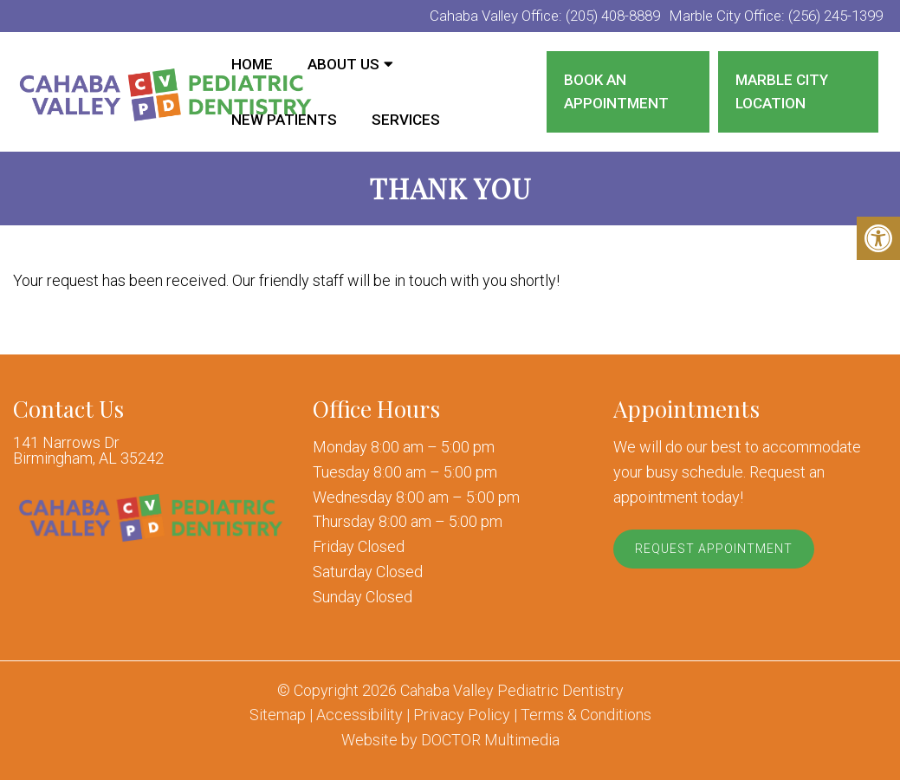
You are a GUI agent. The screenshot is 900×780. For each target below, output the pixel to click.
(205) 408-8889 (613, 15)
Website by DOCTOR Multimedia (450, 740)
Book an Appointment (616, 91)
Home (252, 64)
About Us (343, 64)
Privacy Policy (461, 715)
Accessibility (359, 715)
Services (406, 119)
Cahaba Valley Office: (498, 15)
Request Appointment (714, 549)
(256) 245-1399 (835, 15)
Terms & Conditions (586, 715)
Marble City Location (781, 91)
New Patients (284, 119)
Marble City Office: (728, 15)
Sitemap (277, 715)
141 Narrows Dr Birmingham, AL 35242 (88, 450)
